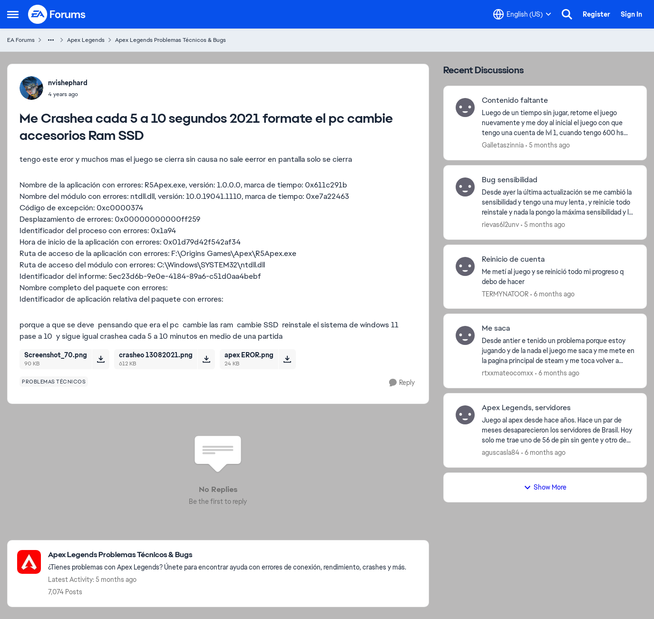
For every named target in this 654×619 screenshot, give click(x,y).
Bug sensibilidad (509, 180)
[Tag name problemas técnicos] (54, 381)
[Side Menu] (12, 14)
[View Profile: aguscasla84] (465, 414)
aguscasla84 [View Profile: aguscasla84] (500, 452)
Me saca (496, 328)
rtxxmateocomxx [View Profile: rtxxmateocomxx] (507, 373)
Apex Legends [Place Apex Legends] (86, 40)
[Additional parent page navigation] (51, 40)
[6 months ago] (552, 294)
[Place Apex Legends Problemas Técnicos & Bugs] (227, 555)
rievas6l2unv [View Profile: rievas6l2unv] (500, 224)
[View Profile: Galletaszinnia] (465, 107)
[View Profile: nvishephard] (31, 88)
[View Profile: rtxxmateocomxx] (465, 335)
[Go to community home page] (57, 14)
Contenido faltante (515, 100)
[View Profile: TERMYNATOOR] (465, 266)
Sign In (631, 14)
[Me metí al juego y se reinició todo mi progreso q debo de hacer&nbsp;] (558, 276)
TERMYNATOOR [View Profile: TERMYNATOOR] (505, 293)
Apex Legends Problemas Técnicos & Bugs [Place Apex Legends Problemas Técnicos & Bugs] (170, 40)
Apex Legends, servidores (526, 408)
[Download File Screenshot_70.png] (100, 359)
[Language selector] (522, 14)
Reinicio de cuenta (513, 259)
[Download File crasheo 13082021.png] (206, 359)
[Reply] (402, 382)
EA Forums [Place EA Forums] (21, 40)
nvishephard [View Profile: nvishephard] (68, 83)
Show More (545, 487)
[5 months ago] (548, 145)
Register (596, 14)
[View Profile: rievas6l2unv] (465, 187)
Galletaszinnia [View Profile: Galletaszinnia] (503, 145)
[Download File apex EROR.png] (287, 359)
